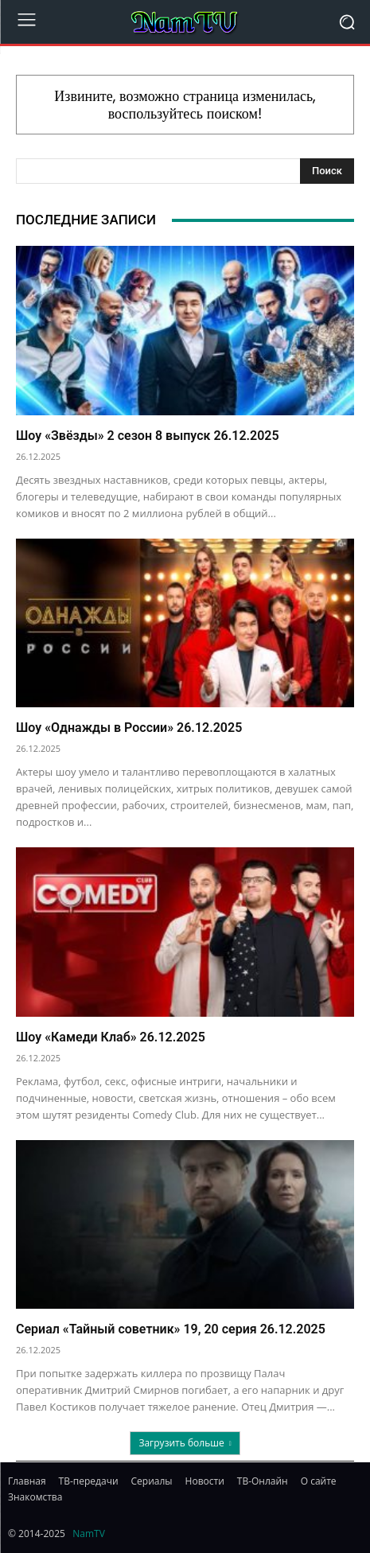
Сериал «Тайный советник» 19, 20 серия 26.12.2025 (170, 1329)
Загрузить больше (184, 1443)
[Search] (327, 171)
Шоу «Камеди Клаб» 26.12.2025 (110, 1037)
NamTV (88, 1533)
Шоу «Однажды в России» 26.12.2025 (129, 727)
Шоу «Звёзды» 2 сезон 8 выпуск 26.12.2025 (147, 435)
